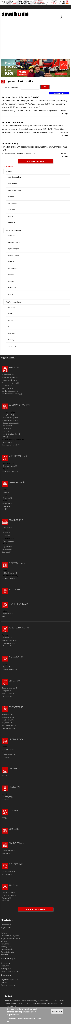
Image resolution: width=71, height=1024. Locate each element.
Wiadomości (6, 924)
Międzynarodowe (9, 670)
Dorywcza (5, 386)
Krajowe (5, 667)
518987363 (27, 111)
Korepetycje (7, 797)
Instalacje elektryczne (10, 418)
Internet (11, 262)
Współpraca (6, 874)
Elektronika (10, 166)
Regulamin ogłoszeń (9, 979)
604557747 (27, 132)
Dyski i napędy (13, 249)
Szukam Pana (6, 717)
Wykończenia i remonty (9, 445)
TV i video (11, 210)
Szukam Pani (6, 714)
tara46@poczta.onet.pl (45, 132)
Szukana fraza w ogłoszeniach (10, 87)
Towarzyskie (16, 707)
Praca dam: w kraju (8, 380)
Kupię (10, 327)
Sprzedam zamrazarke (12, 122)
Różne (4, 901)
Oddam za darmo (8, 893)
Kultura (4, 933)
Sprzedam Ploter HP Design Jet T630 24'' (20, 97)
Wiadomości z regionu (10, 935)
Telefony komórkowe (13, 302)
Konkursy (5, 966)
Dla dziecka (15, 843)
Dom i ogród (16, 520)
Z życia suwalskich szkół (10, 938)
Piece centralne (8, 541)
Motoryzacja (16, 456)
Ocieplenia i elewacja (10, 423)
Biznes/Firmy (16, 864)
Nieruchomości (17, 482)
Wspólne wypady (7, 725)
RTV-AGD (9, 172)
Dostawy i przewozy (8, 688)
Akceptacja (57, 1011)
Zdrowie (13, 810)
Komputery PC (13, 268)
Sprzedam (6, 442)
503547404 (27, 154)
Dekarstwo (6, 429)
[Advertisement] (35, 41)
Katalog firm (6, 968)
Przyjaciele (5, 723)
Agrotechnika (17, 627)
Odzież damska (8, 755)
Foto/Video (15, 589)
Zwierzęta (6, 646)
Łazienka (11, 223)
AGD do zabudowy (15, 177)
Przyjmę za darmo (8, 895)
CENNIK (4, 982)
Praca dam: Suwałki (8, 377)
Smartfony (12, 346)
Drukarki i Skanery (8, 111)
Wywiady (4, 941)
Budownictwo (17, 404)
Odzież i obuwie (7, 850)
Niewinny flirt (6, 720)
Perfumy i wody (8, 749)
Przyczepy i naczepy (9, 471)
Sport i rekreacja (18, 603)
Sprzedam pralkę (10, 143)
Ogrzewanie (7, 547)
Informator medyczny (10, 971)
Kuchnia (11, 197)
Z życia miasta (6, 927)
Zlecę (4, 431)
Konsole (11, 275)
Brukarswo (6, 426)
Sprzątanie (6, 549)
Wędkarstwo (7, 614)
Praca (12, 367)
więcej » (65, 113)
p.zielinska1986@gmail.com (47, 111)
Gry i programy (13, 255)
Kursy (4, 799)
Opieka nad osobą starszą (11, 394)
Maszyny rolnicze (8, 640)
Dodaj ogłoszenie (8, 985)
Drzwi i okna (6, 527)
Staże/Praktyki (6, 388)
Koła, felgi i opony (9, 466)
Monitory (11, 281)
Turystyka (5, 616)
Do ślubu (14, 828)
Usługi (10, 216)
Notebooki (12, 288)
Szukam (5, 492)
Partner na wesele (8, 728)
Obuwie (5, 757)
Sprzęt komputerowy (13, 230)
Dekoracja (5, 552)
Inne (4, 437)
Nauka (12, 786)
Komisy (10, 320)
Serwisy (11, 340)
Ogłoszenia (11, 81)
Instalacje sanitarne (9, 420)
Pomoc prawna (7, 693)
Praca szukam (6, 375)
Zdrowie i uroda (7, 952)
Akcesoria (11, 236)
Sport (3, 930)
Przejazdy (14, 656)
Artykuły (4, 954)
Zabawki (5, 853)
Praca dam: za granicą (9, 383)
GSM (10, 314)
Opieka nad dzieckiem (9, 391)
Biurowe (5, 533)
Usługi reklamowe (8, 872)
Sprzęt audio (12, 203)
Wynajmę (6, 506)
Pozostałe (11, 333)
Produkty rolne (8, 643)
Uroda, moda (16, 739)
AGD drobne (12, 183)
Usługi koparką (8, 415)
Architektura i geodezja (10, 434)
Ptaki (3, 776)
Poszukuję (5, 898)
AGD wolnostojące (8, 132)
